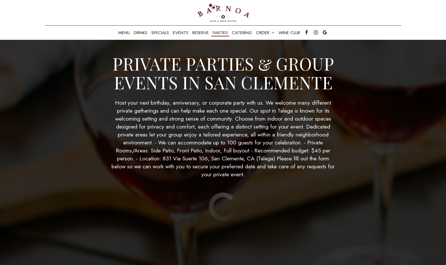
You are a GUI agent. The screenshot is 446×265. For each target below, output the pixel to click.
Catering (242, 33)
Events (180, 33)
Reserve (200, 33)
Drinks (140, 33)
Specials (160, 33)
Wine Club (289, 33)
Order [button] (265, 33)
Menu (124, 33)
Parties (220, 33)
